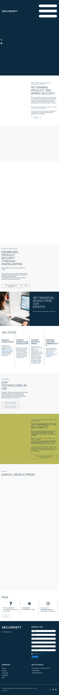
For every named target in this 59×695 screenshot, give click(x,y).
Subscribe (35, 656)
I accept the (39, 653)
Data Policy (42, 653)
